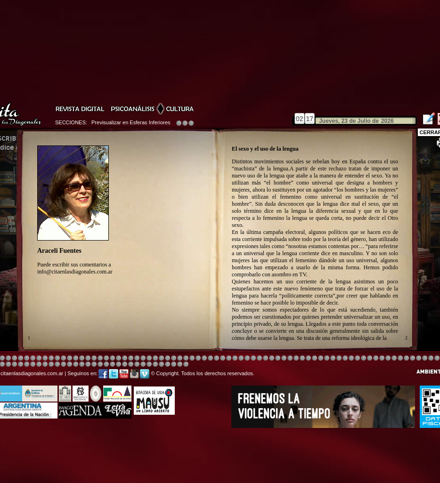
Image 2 (394, 358)
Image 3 (125, 358)
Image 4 (8, 358)
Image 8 (216, 358)
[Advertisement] (220, 456)
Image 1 (235, 358)
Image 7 (388, 358)
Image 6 (382, 358)
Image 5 (321, 358)
